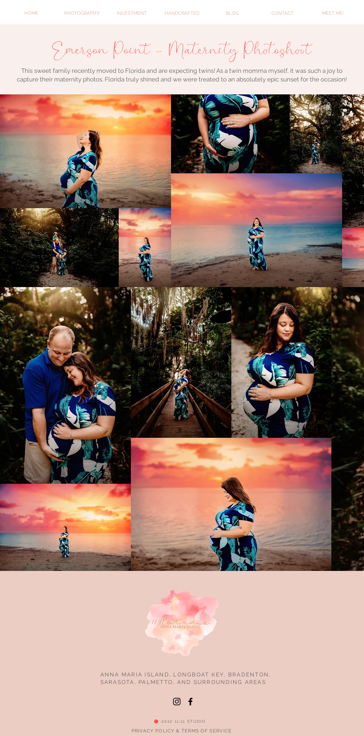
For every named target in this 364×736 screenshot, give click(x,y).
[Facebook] (190, 702)
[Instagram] (177, 702)
